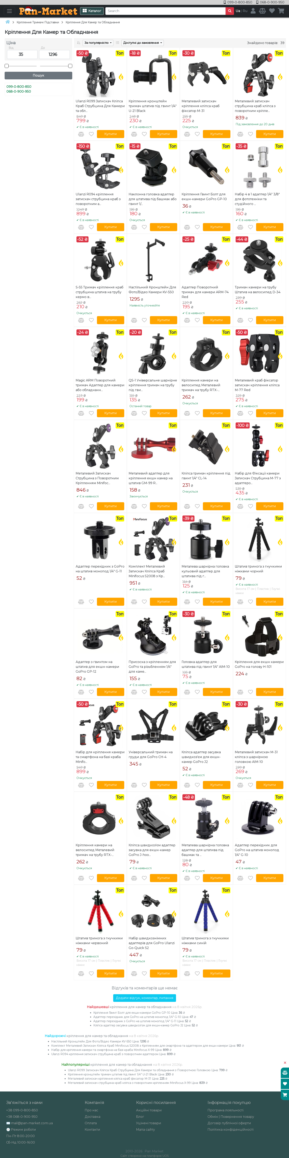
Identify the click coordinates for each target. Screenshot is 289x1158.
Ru (245, 11)
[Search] (165, 11)
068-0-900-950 (270, 2)
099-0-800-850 (238, 2)
